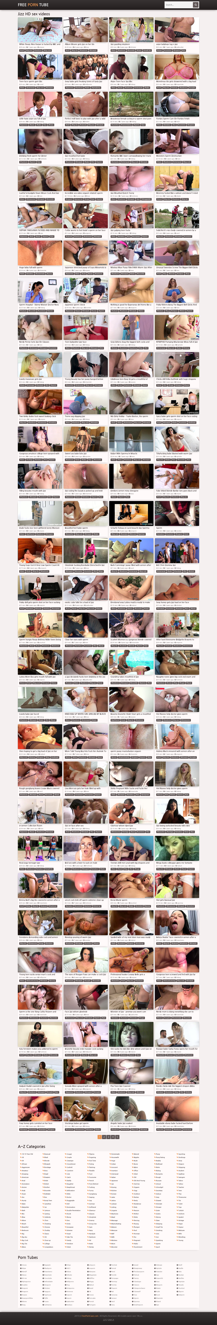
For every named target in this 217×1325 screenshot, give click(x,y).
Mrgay (90, 1281)
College (46, 1243)
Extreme (68, 1230)
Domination (70, 1207)
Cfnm (45, 1220)
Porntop (113, 1281)
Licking (113, 1207)
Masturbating (115, 1224)
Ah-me (23, 1278)
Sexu (112, 1305)
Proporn (113, 1288)
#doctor (50, 311)
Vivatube (158, 1271)
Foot (89, 1174)
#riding (188, 1092)
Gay (89, 1200)
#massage (30, 385)
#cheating (52, 422)
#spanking (133, 348)
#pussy (49, 273)
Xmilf (179, 1265)
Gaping (90, 1197)
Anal (22, 1180)
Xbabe (157, 1288)
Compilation (48, 1247)
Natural (135, 1154)
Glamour (91, 1210)
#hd (183, 50)
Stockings (181, 1157)
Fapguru (46, 1291)
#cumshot (167, 50)
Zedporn (180, 1295)
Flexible (91, 1170)
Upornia (136, 1301)
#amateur (167, 125)
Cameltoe (47, 1204)
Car (45, 1207)
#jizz (143, 125)
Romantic (158, 1174)
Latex (112, 1197)
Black (45, 1157)
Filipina (90, 1154)
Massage (114, 1220)
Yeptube (180, 1281)
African (23, 1164)
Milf (112, 1234)
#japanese (69, 87)
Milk (112, 1237)
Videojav (158, 1265)
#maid (146, 608)
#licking (186, 348)
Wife (179, 1234)
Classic (46, 1234)
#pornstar (53, 1018)
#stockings (140, 943)
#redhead (191, 422)
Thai (179, 1194)
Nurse (135, 1164)
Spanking (158, 1240)
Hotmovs (69, 1291)
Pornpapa (114, 1278)
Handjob (91, 1234)
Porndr (90, 1301)
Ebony (68, 1217)
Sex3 (112, 1301)
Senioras (113, 1295)
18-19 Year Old (26, 1154)
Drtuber (46, 1288)
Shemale (158, 1204)
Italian (113, 1177)
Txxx (134, 1295)
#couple (192, 87)
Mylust (90, 1285)
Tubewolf (136, 1291)
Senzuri (113, 1298)
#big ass (91, 125)
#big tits (29, 50)
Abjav (23, 1268)
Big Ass (23, 1237)
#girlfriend (30, 534)
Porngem (91, 1305)
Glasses (90, 1214)
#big (164, 273)
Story (179, 1161)
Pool (134, 1230)
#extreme (87, 906)
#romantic (115, 162)
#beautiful (69, 385)
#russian (69, 683)
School (157, 1184)
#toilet (177, 869)
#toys (188, 273)
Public (135, 1243)
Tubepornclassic (138, 1288)
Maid (112, 1217)
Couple (68, 1157)
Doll (67, 1204)
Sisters (157, 1214)
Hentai (90, 1247)
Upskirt (180, 1217)
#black (57, 794)
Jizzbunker (69, 1301)
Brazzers (46, 1177)
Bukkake (46, 1194)
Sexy (156, 1197)
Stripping (181, 1167)
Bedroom (24, 1230)
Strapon (180, 1164)
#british (191, 571)
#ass (45, 125)
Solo (156, 1234)
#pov (187, 608)
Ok (89, 1291)
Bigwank (47, 1265)
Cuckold (68, 1167)
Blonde (46, 1161)
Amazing (24, 1174)
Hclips (68, 1265)
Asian (23, 1194)
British (46, 1184)
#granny (143, 683)
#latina (141, 311)
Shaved (157, 1200)
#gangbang (96, 87)
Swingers (181, 1177)
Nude (135, 1161)
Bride (45, 1180)
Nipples (135, 1157)
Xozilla (180, 1268)
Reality (157, 1161)
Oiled (135, 1174)
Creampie (69, 1161)
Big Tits (23, 1243)
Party (134, 1207)
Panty (135, 1200)
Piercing (135, 1220)
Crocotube (47, 1278)
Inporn (68, 1298)
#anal (145, 385)
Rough (157, 1177)
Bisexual (46, 1154)
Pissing (135, 1224)
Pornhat (113, 1265)
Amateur (24, 1170)
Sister (157, 1210)
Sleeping (158, 1224)
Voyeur (180, 1227)
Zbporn (180, 1291)
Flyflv (45, 1298)
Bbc (22, 1214)
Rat (112, 1291)
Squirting (181, 1154)
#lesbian (160, 311)
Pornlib (113, 1275)
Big (22, 1234)
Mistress (113, 1240)
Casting (46, 1214)
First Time (91, 1161)
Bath (22, 1210)
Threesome (181, 1197)
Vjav (156, 1275)
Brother (46, 1187)
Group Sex (92, 1224)
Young (180, 1240)
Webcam (181, 1230)
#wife (22, 273)
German (91, 1204)
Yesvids (180, 1285)
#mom (159, 199)
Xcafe (157, 1291)
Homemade (115, 1154)
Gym (89, 1227)
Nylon (135, 1167)
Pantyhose (136, 1204)
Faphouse (47, 1295)
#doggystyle (146, 199)
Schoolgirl (158, 1187)
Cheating (47, 1224)
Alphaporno (25, 1281)
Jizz (112, 1184)
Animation (24, 1184)
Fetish (68, 1247)
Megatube (91, 1275)
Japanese (114, 1180)
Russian (158, 1180)
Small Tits (158, 1227)
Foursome (91, 1177)
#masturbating (126, 125)
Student (180, 1170)
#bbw (119, 422)
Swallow (180, 1174)
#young (52, 980)
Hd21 (68, 1268)
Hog (67, 1285)
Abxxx (23, 1275)
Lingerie (113, 1210)
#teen (114, 50)
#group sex (78, 199)
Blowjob (46, 1164)
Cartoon (46, 1210)
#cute (84, 273)
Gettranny (47, 1305)
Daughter (69, 1184)
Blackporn (47, 1268)
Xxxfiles (180, 1278)
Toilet (179, 1204)
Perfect (135, 1214)
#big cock (47, 50)
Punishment (137, 1247)
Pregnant (136, 1240)
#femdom (49, 943)
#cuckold (123, 646)
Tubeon (135, 1285)
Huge (112, 1161)
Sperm (157, 1243)
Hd (89, 1240)
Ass (22, 1197)
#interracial (31, 87)
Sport (157, 1247)
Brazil (45, 1174)
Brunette (47, 1190)
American (24, 1177)
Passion (135, 1210)
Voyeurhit (158, 1278)
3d (22, 1157)
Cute (67, 1174)
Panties (135, 1197)
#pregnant (145, 794)
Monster (113, 1247)
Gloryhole (91, 1217)
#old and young (32, 980)
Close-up (47, 1240)
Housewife (114, 1157)
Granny (90, 1220)
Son (156, 1237)
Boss (45, 1170)
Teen (179, 1190)
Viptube (158, 1268)
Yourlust (180, 1288)
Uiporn (135, 1298)
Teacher (180, 1187)
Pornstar (136, 1234)
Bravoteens (47, 1271)
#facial (186, 385)
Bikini (23, 1247)
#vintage (125, 832)
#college (30, 459)
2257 (105, 1320)
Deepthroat (70, 1187)
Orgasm (135, 1187)
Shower (157, 1207)
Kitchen (113, 1190)
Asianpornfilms (26, 1298)
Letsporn (91, 1265)
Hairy (90, 1230)
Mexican (113, 1230)
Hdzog (68, 1278)
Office (135, 1170)
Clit (45, 1237)
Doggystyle (69, 1200)
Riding (157, 1170)
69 (22, 1161)
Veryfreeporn (137, 1305)
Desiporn (47, 1285)
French (90, 1180)
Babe (22, 1204)
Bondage (47, 1167)
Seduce (157, 1194)
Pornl (112, 1271)
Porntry (113, 1285)
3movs (23, 1265)
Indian (113, 1164)
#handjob (39, 385)
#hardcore (38, 50)
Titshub (135, 1275)
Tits (179, 1200)
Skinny (157, 1217)
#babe (87, 87)
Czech (68, 1177)
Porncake (91, 1298)
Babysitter (24, 1207)
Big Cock (24, 1240)
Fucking (91, 1187)
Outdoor (136, 1194)
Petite (135, 1217)
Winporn (158, 1285)
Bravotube (47, 1275)
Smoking (158, 1230)
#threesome (31, 199)
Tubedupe (136, 1281)
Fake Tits (69, 1237)
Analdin (24, 1285)
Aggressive (25, 1167)
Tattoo (180, 1184)
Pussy (157, 1154)
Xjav (156, 1305)
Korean (113, 1194)
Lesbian (113, 1204)
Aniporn (24, 1288)
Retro (157, 1167)
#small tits (147, 50)
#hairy (139, 50)
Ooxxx (90, 1295)
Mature (113, 1227)
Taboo (180, 1180)
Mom (112, 1243)
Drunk (68, 1214)
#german (141, 534)
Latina (113, 1200)
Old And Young (138, 1180)
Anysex (23, 1295)
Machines (114, 1214)
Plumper (136, 1227)
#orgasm (69, 199)
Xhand (157, 1301)
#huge (171, 385)
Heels (90, 1243)
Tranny (135, 1278)
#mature (23, 311)
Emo (67, 1220)
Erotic (68, 1224)
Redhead (158, 1164)
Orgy (134, 1190)
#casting (47, 608)
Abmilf (23, 1271)
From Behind (92, 1184)
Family (68, 1240)
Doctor (68, 1197)
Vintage (180, 1220)
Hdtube (68, 1275)
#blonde (172, 273)
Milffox (90, 1278)
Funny (90, 1190)
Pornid (113, 1268)
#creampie (79, 794)
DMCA (111, 1320)
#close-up (96, 906)
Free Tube (33, 5)
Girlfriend (91, 1207)
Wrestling (181, 1237)
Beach (23, 1224)
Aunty (23, 1200)
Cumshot (69, 1170)
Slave (157, 1220)
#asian (159, 50)
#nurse (93, 311)
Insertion (114, 1170)
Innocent (114, 1167)
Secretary (158, 1190)
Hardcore (91, 1237)
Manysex (91, 1271)
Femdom (69, 1243)
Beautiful (24, 1227)
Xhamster (158, 1298)
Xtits (179, 1271)
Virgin (180, 1224)
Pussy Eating (159, 1157)
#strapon (180, 273)
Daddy (68, 1180)
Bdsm (23, 1220)
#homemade (40, 273)
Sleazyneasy (137, 1268)
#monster (133, 1018)
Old (134, 1177)
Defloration (70, 1190)
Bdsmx (23, 1301)
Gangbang (92, 1194)
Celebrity (47, 1217)
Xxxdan (180, 1275)
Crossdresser (70, 1164)
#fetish (182, 311)
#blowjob (93, 50)
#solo (186, 534)
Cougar (68, 1154)
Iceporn (68, 1295)
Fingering (91, 1157)
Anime (23, 1187)
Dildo (67, 1194)
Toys (179, 1207)
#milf (22, 50)
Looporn (91, 1268)
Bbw (22, 1217)
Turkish (180, 1210)
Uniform (180, 1214)
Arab (22, 1190)
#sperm (136, 125)
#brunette (131, 50)
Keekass (68, 1305)
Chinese (46, 1227)
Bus (45, 1197)
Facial (68, 1234)
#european (136, 236)
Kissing (113, 1187)
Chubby (46, 1230)
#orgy (87, 199)
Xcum (157, 1295)
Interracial (114, 1174)
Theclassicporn (138, 1271)
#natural (174, 87)
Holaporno (69, 1288)
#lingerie (177, 50)
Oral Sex (136, 1184)
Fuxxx (46, 1301)
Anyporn (24, 1291)
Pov (134, 1237)
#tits (188, 459)
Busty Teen (47, 1200)
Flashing (91, 1167)
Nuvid (90, 1288)
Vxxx (156, 1281)
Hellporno (69, 1281)
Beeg (22, 1305)
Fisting (90, 1164)
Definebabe (48, 1281)
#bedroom (55, 646)
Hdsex (68, 1271)
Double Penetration (73, 1210)
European (69, 1227)
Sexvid (135, 1265)
